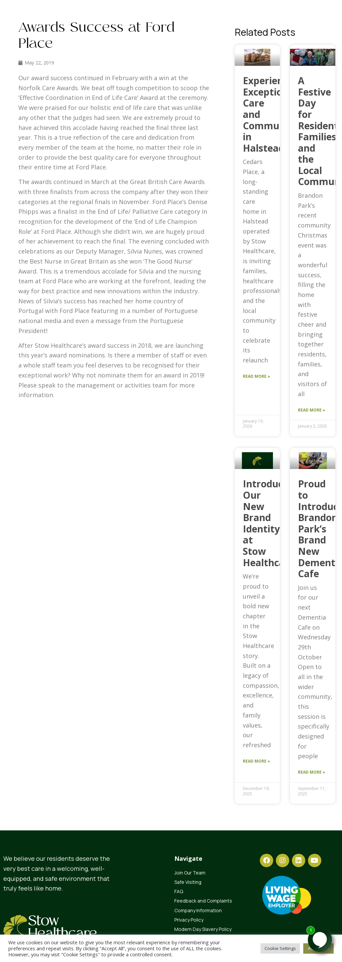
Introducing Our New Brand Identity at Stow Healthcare (270, 523)
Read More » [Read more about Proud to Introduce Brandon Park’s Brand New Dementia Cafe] (311, 772)
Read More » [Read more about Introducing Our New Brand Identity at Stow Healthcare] (256, 761)
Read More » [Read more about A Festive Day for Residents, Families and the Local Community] (311, 410)
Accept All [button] (318, 948)
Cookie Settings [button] (280, 948)
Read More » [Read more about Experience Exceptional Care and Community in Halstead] (256, 376)
